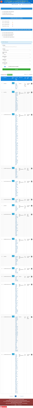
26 (12, 22)
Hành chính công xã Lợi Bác (27, 4)
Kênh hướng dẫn (15, 4)
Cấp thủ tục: (4, 59)
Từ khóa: (3, 45)
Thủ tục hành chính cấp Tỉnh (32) (8, 32)
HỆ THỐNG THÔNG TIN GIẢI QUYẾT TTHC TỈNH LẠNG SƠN (16, 1)
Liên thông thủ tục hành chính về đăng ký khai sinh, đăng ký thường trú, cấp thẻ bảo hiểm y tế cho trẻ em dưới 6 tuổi (16, 246)
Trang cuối (21, 396)
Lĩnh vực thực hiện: (4, 52)
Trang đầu (11, 396)
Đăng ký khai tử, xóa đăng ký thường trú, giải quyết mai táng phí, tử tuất (16, 260)
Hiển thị (25, 74)
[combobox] (16, 50)
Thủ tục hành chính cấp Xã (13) (8, 35)
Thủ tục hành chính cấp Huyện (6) (8, 34)
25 (12, 24)
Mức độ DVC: (4, 56)
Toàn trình (13, 214)
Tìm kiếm (16, 69)
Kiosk (20, 4)
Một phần (13, 83)
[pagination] (28, 74)
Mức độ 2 (13, 199)
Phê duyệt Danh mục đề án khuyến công (16, 86)
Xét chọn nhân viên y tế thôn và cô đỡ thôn (16, 208)
